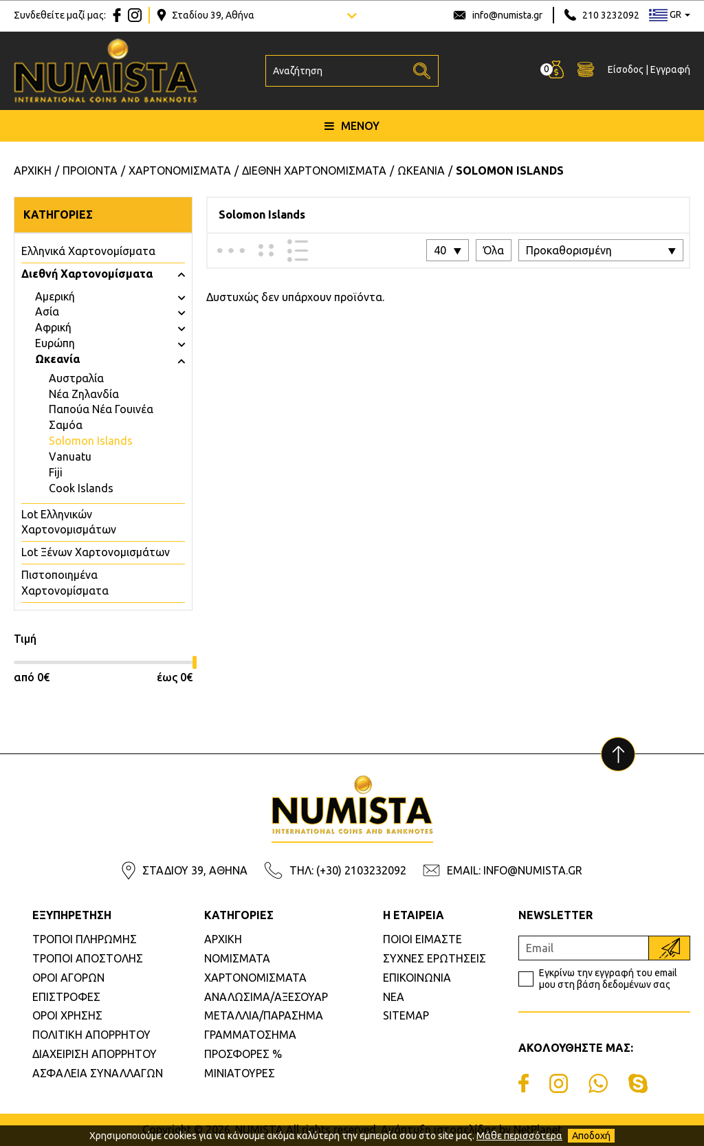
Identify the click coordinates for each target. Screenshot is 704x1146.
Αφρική (53, 327)
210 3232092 (610, 15)
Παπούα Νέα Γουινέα (101, 409)
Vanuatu (70, 456)
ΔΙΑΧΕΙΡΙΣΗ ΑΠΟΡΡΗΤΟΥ (94, 1054)
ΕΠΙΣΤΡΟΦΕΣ (66, 997)
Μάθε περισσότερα (519, 1135)
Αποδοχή (591, 1135)
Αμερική (55, 296)
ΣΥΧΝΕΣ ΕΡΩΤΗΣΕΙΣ (434, 958)
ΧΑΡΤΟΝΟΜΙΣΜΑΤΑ (255, 977)
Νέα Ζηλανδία (84, 394)
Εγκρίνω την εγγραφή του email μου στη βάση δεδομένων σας (608, 978)
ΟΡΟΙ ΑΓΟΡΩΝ (68, 977)
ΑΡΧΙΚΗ (223, 939)
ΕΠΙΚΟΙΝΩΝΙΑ (417, 977)
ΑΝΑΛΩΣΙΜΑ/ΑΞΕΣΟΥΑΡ (266, 997)
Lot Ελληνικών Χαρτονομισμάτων (68, 522)
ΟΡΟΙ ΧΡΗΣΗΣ (67, 1015)
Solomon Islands (91, 440)
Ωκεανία (57, 359)
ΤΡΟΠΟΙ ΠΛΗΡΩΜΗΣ (84, 939)
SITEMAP (406, 1015)
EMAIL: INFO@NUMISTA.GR (514, 870)
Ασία (47, 311)
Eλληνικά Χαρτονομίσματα (88, 251)
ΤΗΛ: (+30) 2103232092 (347, 870)
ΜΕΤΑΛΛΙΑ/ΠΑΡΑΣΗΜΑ (263, 1015)
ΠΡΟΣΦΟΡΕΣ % (243, 1054)
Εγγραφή (670, 69)
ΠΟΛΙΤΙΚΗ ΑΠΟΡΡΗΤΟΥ (91, 1034)
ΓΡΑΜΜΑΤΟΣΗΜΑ (250, 1034)
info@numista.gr (507, 15)
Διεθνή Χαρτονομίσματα (87, 273)
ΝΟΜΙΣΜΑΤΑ (237, 958)
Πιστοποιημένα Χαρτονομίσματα (65, 583)
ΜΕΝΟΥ (352, 126)
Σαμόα (65, 425)
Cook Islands (81, 488)
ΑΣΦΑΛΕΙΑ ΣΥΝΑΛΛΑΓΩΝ (97, 1073)
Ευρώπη (55, 343)
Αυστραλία (76, 378)
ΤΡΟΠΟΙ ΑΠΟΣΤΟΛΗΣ (87, 958)
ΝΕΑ (393, 997)
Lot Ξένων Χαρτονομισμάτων (95, 552)
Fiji (56, 472)
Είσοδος (626, 69)
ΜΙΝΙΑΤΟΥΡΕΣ (239, 1073)
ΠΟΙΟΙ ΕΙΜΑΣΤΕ (422, 939)
